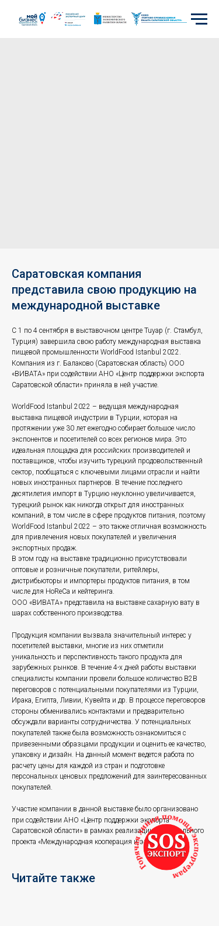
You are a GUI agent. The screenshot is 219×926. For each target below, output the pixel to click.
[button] (166, 847)
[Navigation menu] (199, 19)
